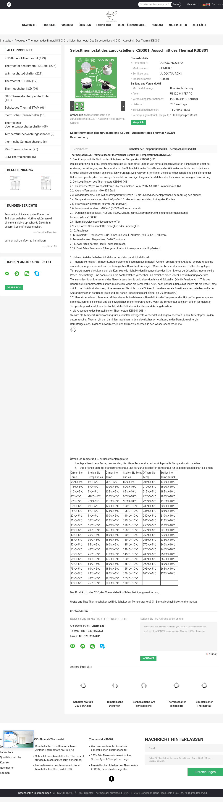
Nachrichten (178, 25)
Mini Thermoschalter (18, 149)
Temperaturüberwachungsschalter (27, 134)
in (208, 315)
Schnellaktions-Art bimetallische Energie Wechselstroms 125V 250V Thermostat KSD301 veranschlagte (144, 703)
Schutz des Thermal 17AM (22, 107)
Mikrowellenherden (135, 324)
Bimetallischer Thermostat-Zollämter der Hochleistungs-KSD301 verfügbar (204, 703)
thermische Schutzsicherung (23, 141)
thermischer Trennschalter (22, 115)
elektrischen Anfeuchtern (153, 319)
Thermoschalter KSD (18, 88)
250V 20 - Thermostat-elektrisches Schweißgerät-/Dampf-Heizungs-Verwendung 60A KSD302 (111, 758)
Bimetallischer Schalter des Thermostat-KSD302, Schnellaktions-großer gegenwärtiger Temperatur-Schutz (114, 768)
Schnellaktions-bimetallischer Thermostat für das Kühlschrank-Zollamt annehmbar (59, 758)
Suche (176, 4)
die (93, 159)
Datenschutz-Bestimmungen (34, 792)
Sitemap (5, 772)
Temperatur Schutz (151, 154)
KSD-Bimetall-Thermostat (21, 58)
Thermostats (105, 181)
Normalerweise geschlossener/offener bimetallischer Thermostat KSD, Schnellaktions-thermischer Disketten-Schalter (57, 768)
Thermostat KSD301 (82, 154)
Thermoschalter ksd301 (102, 601)
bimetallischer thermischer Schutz (115, 154)
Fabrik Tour (104, 25)
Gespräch (192, 4)
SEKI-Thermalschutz (18, 157)
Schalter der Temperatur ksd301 (135, 601)
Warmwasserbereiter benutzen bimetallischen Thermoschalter (109, 748)
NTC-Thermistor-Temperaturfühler (27, 96)
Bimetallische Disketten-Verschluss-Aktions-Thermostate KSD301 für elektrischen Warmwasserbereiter (56, 749)
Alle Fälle (199, 25)
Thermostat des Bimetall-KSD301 (47, 40)
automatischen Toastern (84, 319)
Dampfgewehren (185, 319)
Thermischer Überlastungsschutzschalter (23, 124)
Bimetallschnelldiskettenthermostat (176, 601)
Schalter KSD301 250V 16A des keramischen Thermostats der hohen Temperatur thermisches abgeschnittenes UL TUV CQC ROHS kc (83, 703)
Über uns (85, 25)
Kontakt (158, 25)
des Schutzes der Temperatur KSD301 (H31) (131, 159)
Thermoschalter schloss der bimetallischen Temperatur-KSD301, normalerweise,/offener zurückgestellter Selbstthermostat (176, 703)
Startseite (29, 25)
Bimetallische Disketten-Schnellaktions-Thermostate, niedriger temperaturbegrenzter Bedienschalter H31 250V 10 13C (115, 703)
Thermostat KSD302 (18, 81)
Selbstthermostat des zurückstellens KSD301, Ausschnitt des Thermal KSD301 (97, 118)
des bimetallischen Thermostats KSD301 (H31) (118, 310)
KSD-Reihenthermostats (109, 163)
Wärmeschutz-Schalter (20, 73)
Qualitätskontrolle (132, 25)
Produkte (49, 25)
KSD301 (168, 154)
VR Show (67, 25)
